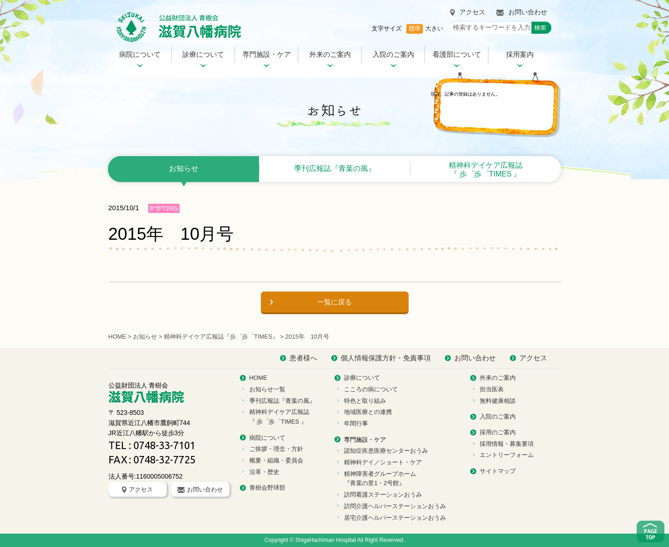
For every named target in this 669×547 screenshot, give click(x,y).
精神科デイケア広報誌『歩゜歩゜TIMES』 (221, 336)
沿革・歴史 (264, 471)
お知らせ (184, 168)
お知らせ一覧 (267, 389)
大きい (434, 28)
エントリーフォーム (507, 454)
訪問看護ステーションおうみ (383, 494)
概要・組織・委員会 (276, 460)
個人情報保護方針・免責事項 (386, 358)
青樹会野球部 (267, 487)
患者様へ (303, 358)
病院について (140, 54)
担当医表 (492, 389)
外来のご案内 (330, 54)
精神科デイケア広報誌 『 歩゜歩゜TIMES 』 (486, 169)
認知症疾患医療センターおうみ (386, 450)
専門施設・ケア (266, 54)
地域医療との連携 (368, 411)
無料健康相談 (498, 400)
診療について (203, 54)
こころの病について (371, 389)
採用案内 (520, 54)
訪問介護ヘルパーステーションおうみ (395, 506)
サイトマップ (498, 471)
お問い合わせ (521, 12)
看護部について (457, 54)
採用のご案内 (498, 432)
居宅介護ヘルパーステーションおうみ (395, 517)
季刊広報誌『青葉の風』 (334, 168)
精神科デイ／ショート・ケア (383, 462)
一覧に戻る (334, 302)
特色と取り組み (365, 400)
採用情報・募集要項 (507, 443)
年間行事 (356, 423)
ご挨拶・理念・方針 (276, 448)
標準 (415, 28)
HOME (117, 336)
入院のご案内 (393, 54)
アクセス (467, 12)
